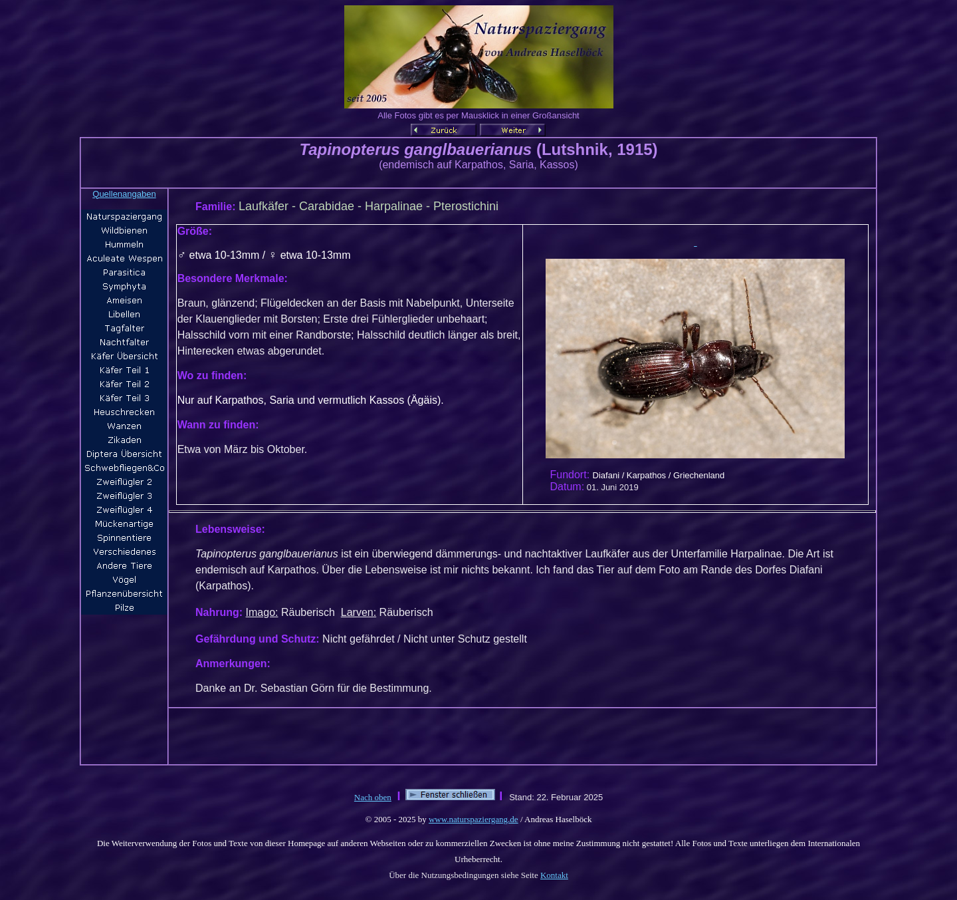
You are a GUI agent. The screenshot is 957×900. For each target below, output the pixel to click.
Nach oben (372, 797)
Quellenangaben (124, 194)
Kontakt (554, 875)
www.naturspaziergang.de (473, 819)
